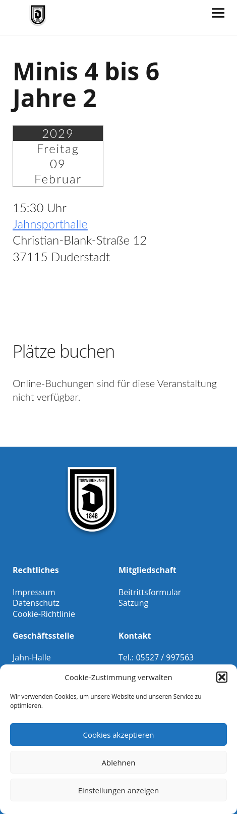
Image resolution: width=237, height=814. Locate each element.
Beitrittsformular (149, 592)
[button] (222, 677)
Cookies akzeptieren (118, 735)
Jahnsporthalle (50, 223)
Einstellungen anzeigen (118, 790)
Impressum (34, 592)
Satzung (133, 602)
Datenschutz (36, 602)
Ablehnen (119, 762)
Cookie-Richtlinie (44, 613)
